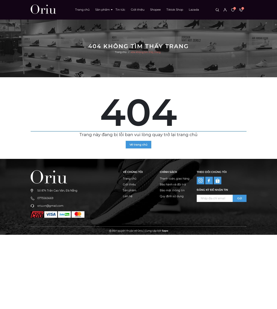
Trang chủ (82, 9)
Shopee (155, 9)
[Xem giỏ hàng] (241, 9)
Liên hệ (127, 196)
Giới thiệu (137, 9)
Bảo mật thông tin (172, 190)
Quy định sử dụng (172, 196)
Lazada (194, 9)
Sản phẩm (102, 9)
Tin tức (120, 9)
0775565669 (45, 198)
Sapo (165, 230)
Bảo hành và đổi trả (173, 184)
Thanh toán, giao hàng (175, 178)
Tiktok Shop (174, 9)
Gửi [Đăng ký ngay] (239, 198)
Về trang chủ (138, 144)
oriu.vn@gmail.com (50, 205)
